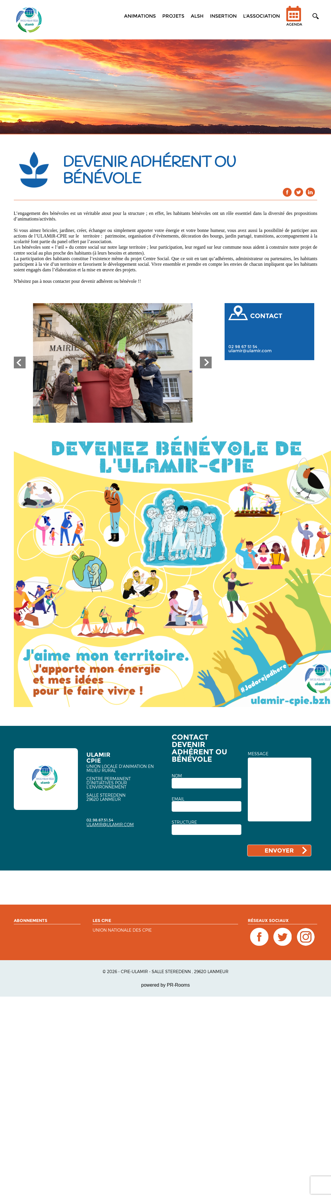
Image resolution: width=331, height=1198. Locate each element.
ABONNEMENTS (30, 920)
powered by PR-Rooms (165, 985)
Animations (140, 16)
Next (206, 362)
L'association (261, 16)
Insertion (223, 16)
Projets (173, 16)
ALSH (197, 16)
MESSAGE (258, 754)
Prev (20, 362)
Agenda (294, 19)
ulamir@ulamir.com (250, 350)
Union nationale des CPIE (122, 930)
